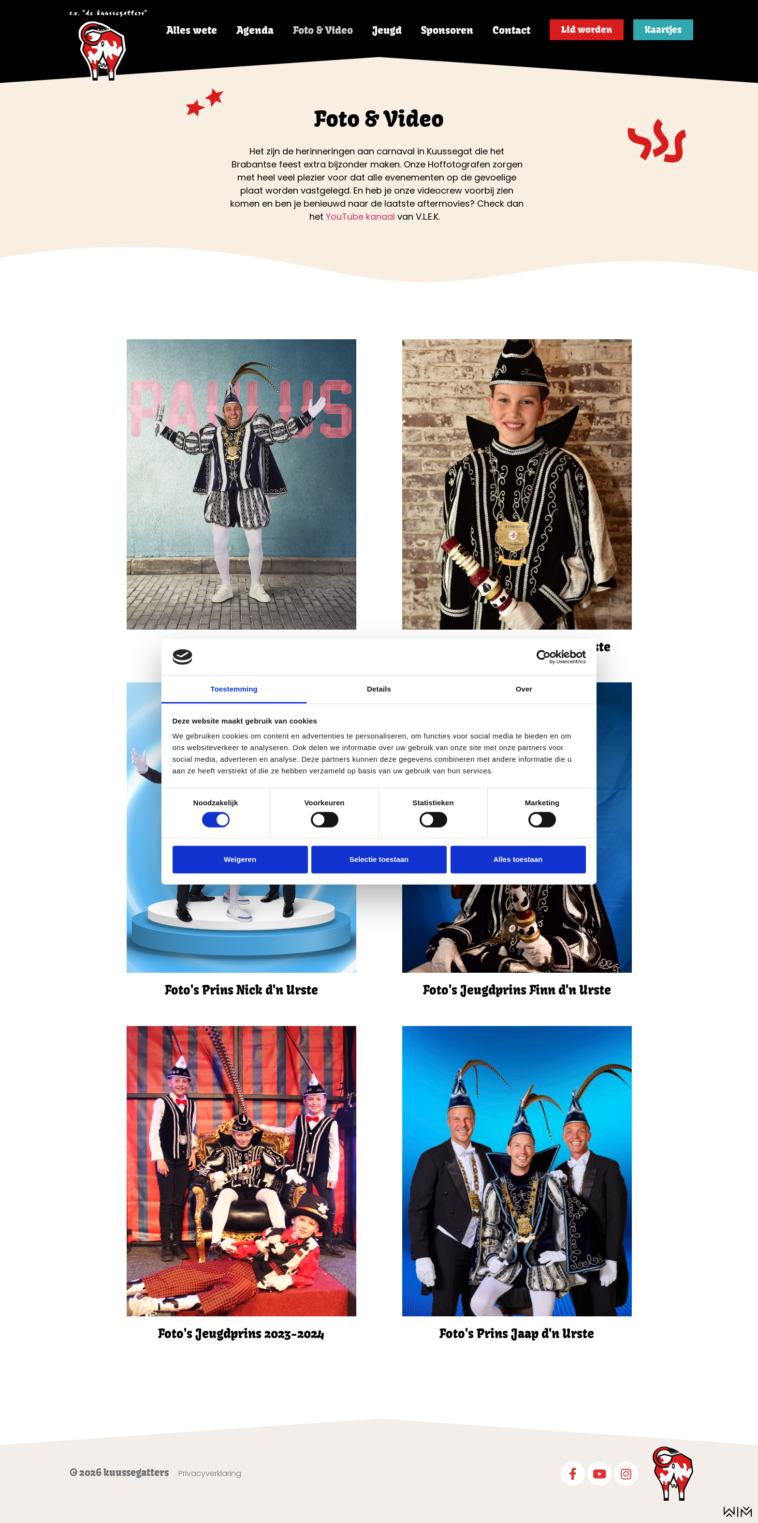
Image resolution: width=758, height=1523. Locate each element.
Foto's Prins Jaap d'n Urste (516, 1334)
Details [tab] (379, 689)
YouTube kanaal (360, 217)
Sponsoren (447, 30)
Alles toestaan (518, 859)
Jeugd (387, 30)
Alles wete (191, 30)
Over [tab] (524, 689)
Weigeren (240, 859)
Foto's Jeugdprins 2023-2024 (241, 1334)
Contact (511, 30)
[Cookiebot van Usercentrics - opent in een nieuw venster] (543, 657)
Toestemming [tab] (234, 689)
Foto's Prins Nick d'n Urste (241, 990)
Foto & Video (323, 30)
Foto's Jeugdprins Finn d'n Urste (517, 990)
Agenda (255, 30)
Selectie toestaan (379, 859)
